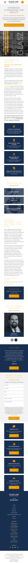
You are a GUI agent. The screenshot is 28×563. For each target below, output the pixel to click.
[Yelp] (17, 547)
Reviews (14, 516)
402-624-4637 (14, 500)
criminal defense (7, 85)
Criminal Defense (14, 512)
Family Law (14, 511)
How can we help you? (8, 401)
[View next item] (16, 340)
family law (19, 83)
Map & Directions (14, 528)
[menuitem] (11, 561)
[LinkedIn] (12, 547)
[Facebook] (10, 547)
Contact (14, 518)
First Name (6, 385)
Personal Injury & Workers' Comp (14, 514)
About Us (14, 509)
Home (14, 507)
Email (6, 395)
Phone (6, 391)
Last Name (6, 388)
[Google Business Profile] (15, 547)
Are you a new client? (8, 398)
